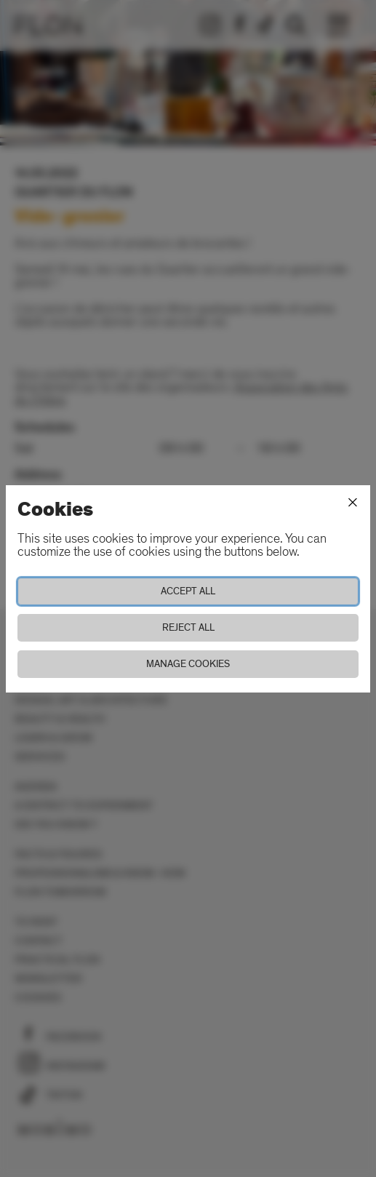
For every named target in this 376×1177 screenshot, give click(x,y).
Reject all (188, 627)
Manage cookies (188, 664)
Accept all (188, 591)
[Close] (352, 502)
